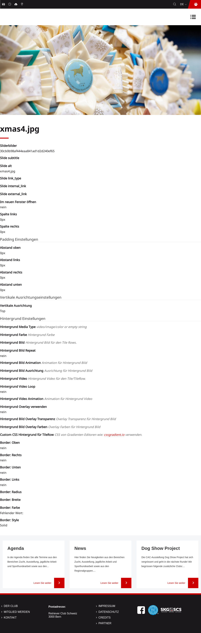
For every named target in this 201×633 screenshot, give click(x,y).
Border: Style (9, 520)
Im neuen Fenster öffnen (18, 202)
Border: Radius (11, 492)
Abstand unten (11, 284)
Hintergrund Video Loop (17, 386)
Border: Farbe (10, 508)
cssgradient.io (114, 435)
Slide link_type (10, 178)
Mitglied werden (17, 611)
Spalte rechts (9, 226)
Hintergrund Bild (38, 342)
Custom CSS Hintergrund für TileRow (71, 435)
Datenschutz (109, 611)
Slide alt (6, 166)
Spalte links (8, 214)
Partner (105, 623)
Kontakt (10, 617)
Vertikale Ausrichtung (16, 305)
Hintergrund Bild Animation (43, 363)
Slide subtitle (9, 158)
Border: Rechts (11, 455)
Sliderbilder (8, 146)
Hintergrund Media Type (43, 327)
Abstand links (10, 260)
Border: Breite (10, 500)
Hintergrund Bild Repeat (18, 350)
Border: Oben (10, 442)
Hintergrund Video (43, 378)
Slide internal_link (13, 186)
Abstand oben (10, 248)
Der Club (11, 606)
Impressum (107, 606)
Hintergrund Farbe (27, 335)
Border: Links (9, 479)
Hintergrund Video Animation (46, 399)
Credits (105, 617)
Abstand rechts (11, 272)
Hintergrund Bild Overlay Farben (50, 427)
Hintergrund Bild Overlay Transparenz (58, 419)
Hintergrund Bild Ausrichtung (46, 371)
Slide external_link (13, 194)
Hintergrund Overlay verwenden (23, 407)
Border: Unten (10, 467)
